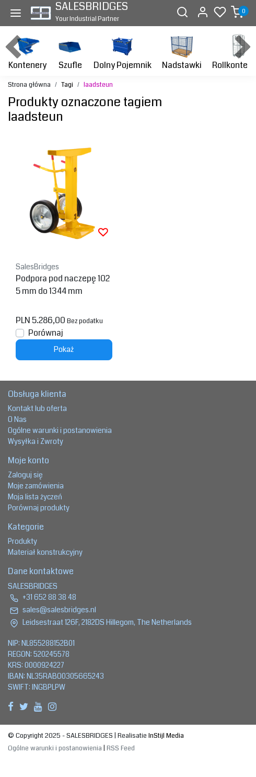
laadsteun (98, 84)
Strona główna (29, 84)
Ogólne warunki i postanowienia (60, 430)
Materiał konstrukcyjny (45, 552)
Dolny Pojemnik (123, 52)
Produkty (22, 541)
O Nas (17, 419)
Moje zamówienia (36, 486)
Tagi (67, 84)
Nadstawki (182, 52)
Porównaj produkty (38, 507)
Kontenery (27, 52)
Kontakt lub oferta (37, 408)
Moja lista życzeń (35, 497)
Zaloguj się (25, 475)
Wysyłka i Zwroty (35, 441)
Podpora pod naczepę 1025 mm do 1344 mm (63, 284)
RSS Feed (121, 748)
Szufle (70, 52)
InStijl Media (165, 735)
